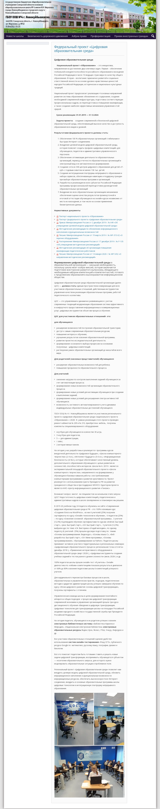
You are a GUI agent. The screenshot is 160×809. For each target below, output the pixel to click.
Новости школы (15, 36)
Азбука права (79, 36)
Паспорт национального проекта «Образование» (81, 216)
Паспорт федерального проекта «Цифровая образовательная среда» (90, 219)
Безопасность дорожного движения (48, 36)
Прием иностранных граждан (131, 36)
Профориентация (100, 36)
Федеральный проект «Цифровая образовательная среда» (81, 48)
